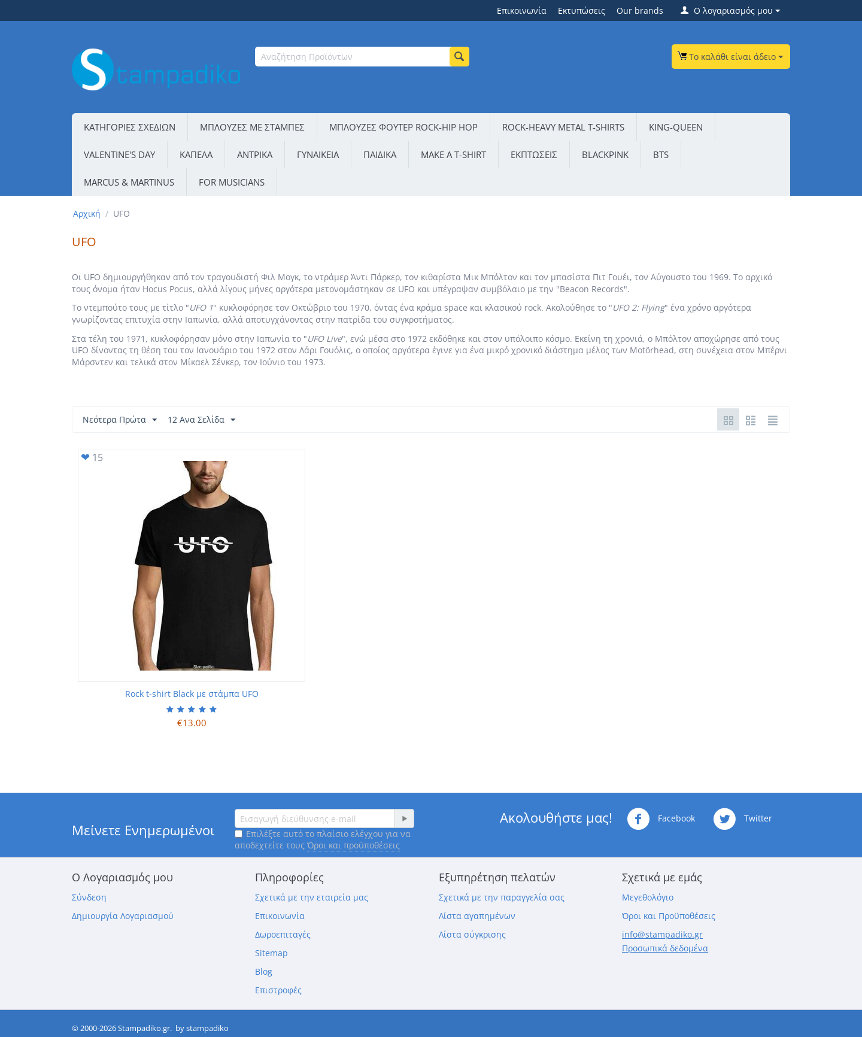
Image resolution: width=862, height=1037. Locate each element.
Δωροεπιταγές (283, 934)
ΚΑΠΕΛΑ (196, 154)
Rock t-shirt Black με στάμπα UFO (192, 693)
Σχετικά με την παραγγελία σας (501, 897)
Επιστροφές (278, 990)
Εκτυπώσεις (581, 10)
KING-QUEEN (676, 127)
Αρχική (87, 213)
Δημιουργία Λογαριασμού (123, 915)
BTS (661, 154)
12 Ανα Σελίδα (201, 420)
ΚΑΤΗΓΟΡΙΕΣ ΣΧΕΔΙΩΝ (129, 127)
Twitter (742, 819)
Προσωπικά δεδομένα (665, 948)
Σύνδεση (89, 897)
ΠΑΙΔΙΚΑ (379, 154)
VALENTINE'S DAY (119, 154)
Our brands (640, 10)
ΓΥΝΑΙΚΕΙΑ (318, 154)
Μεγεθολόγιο (647, 897)
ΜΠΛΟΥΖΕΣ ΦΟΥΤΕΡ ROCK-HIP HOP (403, 127)
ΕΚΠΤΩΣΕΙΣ (534, 154)
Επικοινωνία (522, 10)
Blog (263, 971)
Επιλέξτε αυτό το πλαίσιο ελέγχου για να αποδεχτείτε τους (323, 839)
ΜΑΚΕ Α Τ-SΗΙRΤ (453, 154)
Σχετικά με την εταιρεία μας (311, 897)
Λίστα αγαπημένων (477, 915)
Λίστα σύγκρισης (472, 934)
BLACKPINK (605, 154)
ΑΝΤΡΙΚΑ (254, 154)
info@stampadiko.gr (662, 934)
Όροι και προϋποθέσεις (353, 845)
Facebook (661, 819)
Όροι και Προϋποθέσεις (668, 915)
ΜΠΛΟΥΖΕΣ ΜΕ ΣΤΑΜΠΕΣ (252, 127)
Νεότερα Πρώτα (120, 420)
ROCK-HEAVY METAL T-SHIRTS (563, 127)
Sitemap (271, 953)
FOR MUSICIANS (232, 182)
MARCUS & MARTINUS (129, 182)
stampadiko (207, 1028)
